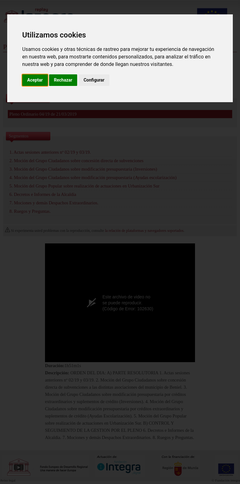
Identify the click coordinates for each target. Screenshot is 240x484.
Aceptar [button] (35, 79)
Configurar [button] (93, 79)
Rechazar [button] (63, 79)
